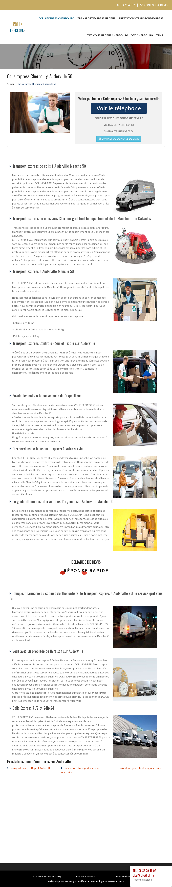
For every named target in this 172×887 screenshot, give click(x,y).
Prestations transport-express (141, 18)
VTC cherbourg (142, 35)
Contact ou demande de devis (119, 138)
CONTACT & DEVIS (155, 5)
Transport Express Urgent (96, 18)
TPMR (159, 35)
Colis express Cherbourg (56, 18)
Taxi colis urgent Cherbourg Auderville (140, 768)
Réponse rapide (86, 571)
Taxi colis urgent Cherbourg (107, 35)
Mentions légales (124, 876)
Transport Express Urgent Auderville (30, 768)
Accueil (10, 83)
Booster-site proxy (114, 881)
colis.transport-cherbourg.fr (50, 876)
